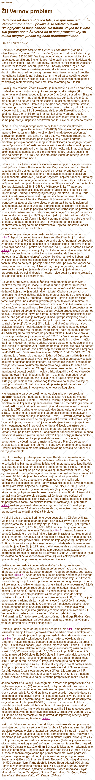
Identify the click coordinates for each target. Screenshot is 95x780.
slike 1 (5, 237)
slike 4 (9, 638)
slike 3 (57, 530)
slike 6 (46, 718)
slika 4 (19, 574)
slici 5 (70, 628)
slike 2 (5, 250)
